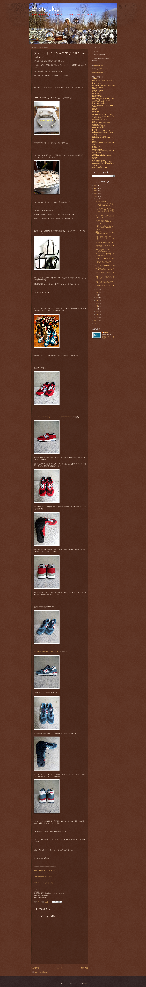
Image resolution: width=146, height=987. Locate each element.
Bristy (106, 332)
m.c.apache (95, 113)
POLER (94, 129)
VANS (94, 159)
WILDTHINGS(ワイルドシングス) (102, 162)
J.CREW (94, 106)
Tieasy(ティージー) (98, 154)
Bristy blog (45, 8)
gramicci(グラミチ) (98, 102)
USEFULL (95, 157)
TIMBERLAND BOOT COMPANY (102, 156)
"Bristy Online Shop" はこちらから (44, 870)
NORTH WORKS (97, 124)
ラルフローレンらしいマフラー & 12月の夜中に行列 (105, 261)
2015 (96, 196)
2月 (97, 314)
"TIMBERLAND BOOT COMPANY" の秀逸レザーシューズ (105, 221)
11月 (97, 289)
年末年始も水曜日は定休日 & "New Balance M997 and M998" (104, 227)
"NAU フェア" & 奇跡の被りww (105, 258)
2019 (96, 185)
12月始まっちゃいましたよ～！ (105, 285)
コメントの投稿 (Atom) (41, 972)
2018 (96, 188)
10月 (97, 292)
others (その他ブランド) (99, 167)
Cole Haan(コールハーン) (99, 92)
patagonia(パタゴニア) (99, 127)
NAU (93, 121)
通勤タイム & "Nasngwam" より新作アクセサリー (105, 232)
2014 (96, 321)
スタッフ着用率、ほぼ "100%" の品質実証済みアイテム (104, 282)
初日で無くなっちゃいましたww (105, 265)
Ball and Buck (96, 84)
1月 (97, 317)
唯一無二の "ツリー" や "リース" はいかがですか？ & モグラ (105, 268)
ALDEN (94, 79)
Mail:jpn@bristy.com (97, 72)
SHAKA (94, 147)
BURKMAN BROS (97, 87)
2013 (96, 323)
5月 (97, 306)
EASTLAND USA (97, 97)
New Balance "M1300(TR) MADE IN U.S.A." (47, 652)
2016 (96, 194)
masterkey (95, 111)
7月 (97, 300)
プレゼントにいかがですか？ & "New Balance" (105, 254)
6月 (97, 303)
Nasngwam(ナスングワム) (100, 119)
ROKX (94, 141)
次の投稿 (35, 968)
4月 (97, 309)
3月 (97, 311)
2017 (96, 191)
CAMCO (94, 88)
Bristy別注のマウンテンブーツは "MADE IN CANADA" (104, 204)
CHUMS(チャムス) (97, 90)
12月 (97, 199)
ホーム (60, 968)
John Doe (95, 108)
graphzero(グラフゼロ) (99, 103)
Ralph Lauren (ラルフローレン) (101, 131)
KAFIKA (94, 110)
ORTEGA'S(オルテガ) (98, 126)
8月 (97, 297)
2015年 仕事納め (101, 201)
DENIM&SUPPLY (97, 95)
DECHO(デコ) (96, 93)
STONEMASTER (97, 149)
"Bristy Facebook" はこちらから (43, 883)
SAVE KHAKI (96, 146)
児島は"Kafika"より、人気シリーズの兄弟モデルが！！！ (104, 250)
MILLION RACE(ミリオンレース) (102, 114)
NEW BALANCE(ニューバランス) (102, 122)
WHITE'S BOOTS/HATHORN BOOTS (103, 105)
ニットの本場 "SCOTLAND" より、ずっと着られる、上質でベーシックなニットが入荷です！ (105, 211)
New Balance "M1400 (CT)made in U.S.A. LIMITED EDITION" (52, 417)
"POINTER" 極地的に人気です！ (105, 242)
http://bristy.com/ (98, 65)
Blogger (85, 983)
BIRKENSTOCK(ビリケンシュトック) (103, 85)
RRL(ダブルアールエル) (99, 136)
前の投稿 (84, 968)
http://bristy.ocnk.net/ (102, 69)
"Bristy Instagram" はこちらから (43, 876)
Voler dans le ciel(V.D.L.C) (100, 160)
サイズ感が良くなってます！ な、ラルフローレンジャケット (105, 238)
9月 (97, 295)
